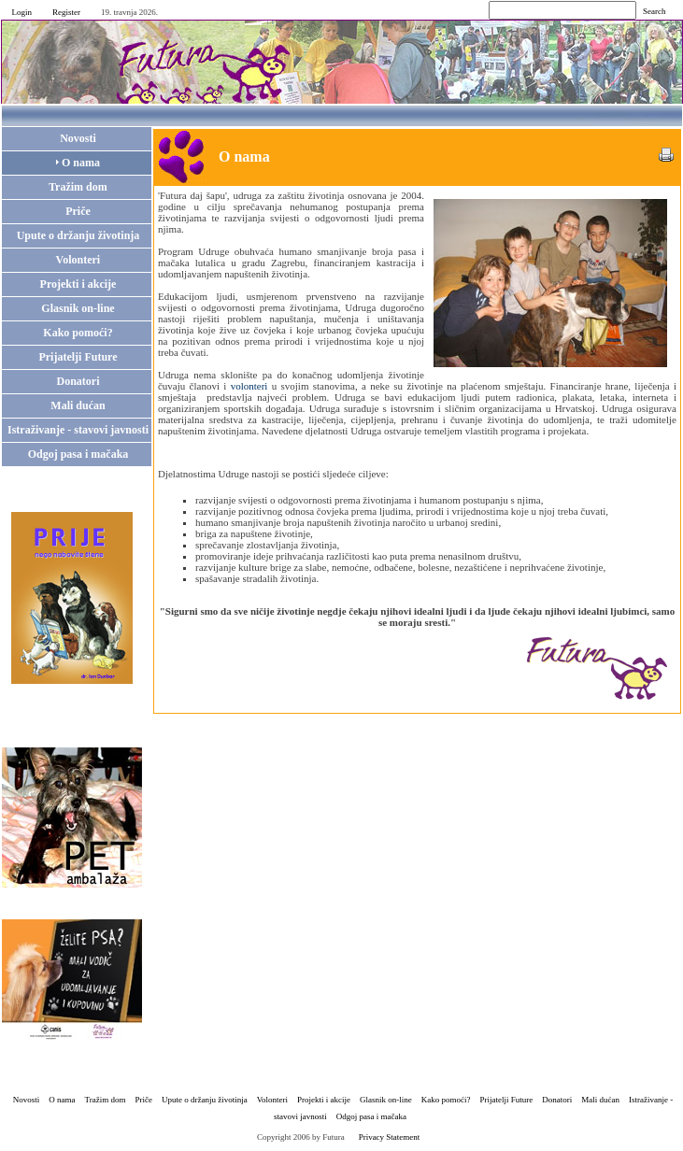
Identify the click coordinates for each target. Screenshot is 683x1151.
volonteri (249, 385)
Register (66, 12)
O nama (62, 1099)
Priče (143, 1099)
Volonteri (272, 1099)
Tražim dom (105, 1099)
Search (654, 11)
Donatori (557, 1099)
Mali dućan (600, 1099)
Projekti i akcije (323, 1099)
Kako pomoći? (446, 1099)
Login (22, 12)
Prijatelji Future (507, 1099)
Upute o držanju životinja (205, 1099)
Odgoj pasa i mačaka (371, 1116)
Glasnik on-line (386, 1099)
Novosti (26, 1099)
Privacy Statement (389, 1137)
